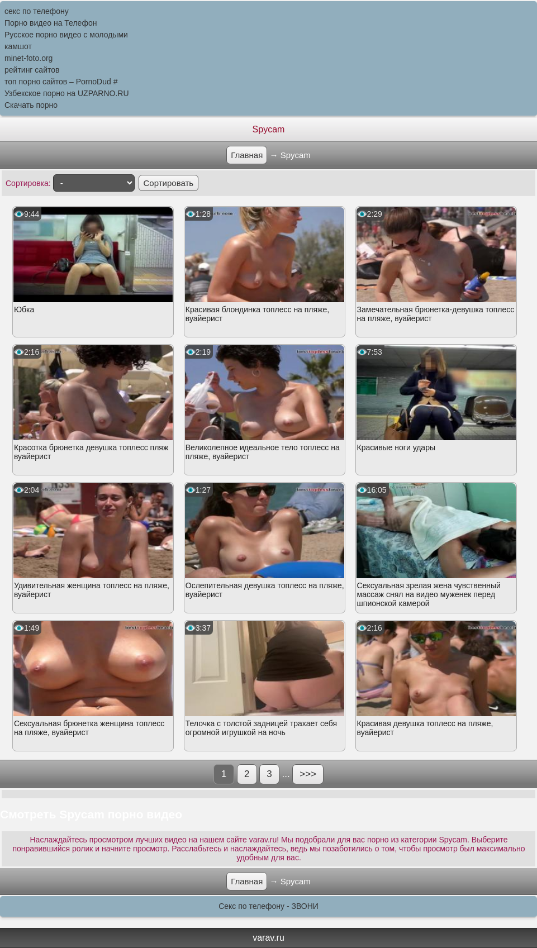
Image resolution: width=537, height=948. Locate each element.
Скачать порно (31, 105)
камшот (18, 46)
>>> (308, 774)
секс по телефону (36, 11)
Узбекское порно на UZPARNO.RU (66, 93)
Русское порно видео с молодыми (66, 34)
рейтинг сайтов (31, 69)
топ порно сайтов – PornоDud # (60, 81)
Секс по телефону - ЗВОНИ (268, 906)
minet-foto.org (28, 58)
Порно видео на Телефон (50, 22)
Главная (247, 155)
